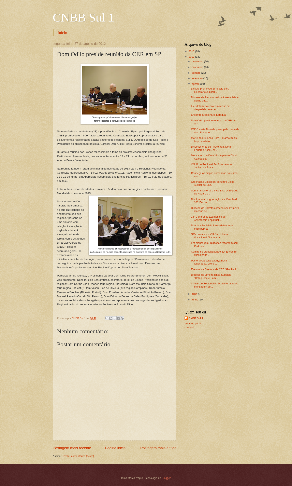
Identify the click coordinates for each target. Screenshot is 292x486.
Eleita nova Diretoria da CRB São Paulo (214, 269)
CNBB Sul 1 (83, 17)
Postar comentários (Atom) (78, 456)
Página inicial (115, 448)
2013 (192, 51)
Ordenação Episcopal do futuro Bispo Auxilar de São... (212, 183)
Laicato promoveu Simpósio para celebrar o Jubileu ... (210, 90)
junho (195, 299)
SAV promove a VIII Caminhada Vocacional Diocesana (209, 236)
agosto (196, 83)
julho (195, 293)
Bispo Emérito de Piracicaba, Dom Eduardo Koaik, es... (211, 148)
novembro (198, 67)
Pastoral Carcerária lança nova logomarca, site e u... (209, 262)
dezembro (198, 61)
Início (62, 32)
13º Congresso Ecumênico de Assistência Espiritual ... (208, 218)
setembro (197, 78)
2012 (192, 56)
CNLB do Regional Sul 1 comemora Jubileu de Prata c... (211, 166)
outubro (196, 72)
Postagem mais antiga (158, 448)
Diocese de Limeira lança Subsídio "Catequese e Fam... (211, 276)
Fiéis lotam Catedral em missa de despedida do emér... (210, 108)
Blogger (166, 478)
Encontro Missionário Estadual (208, 114)
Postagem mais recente (72, 448)
